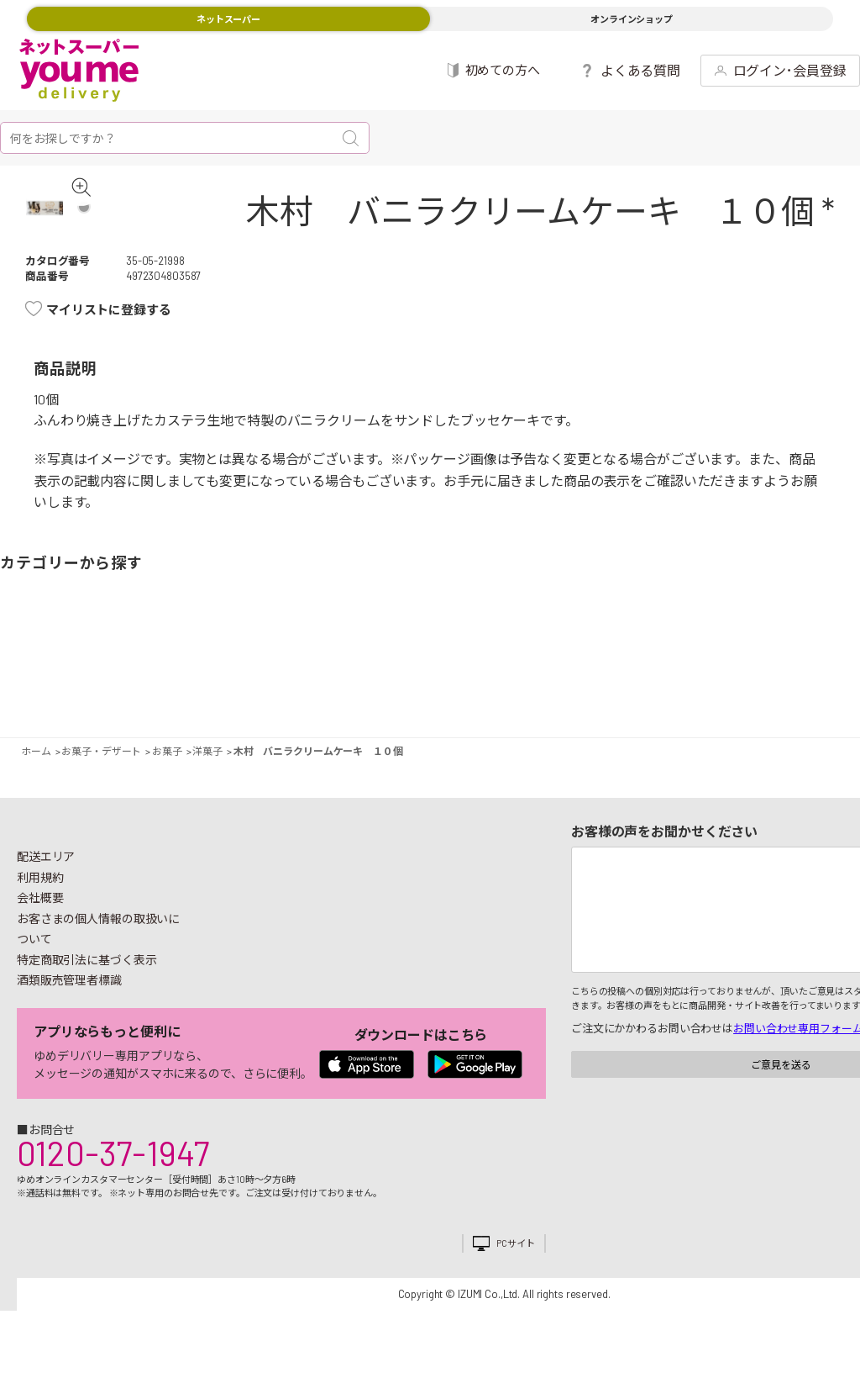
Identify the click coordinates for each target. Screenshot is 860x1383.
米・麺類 (326, 668)
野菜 (23, 668)
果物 (71, 668)
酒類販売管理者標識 (69, 1004)
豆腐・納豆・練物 (406, 668)
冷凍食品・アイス (278, 668)
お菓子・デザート (375, 668)
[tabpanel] (62, 220)
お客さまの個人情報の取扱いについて (98, 953)
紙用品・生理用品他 (756, 668)
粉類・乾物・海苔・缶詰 (532, 668)
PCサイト (515, 1267)
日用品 (708, 668)
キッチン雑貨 (660, 668)
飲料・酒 (581, 668)
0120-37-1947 (113, 1177)
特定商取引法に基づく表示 (86, 984)
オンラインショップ (631, 18)
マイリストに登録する (108, 333)
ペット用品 (836, 668)
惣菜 (199, 668)
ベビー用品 (788, 668)
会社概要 (40, 922)
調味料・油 (501, 668)
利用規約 (40, 902)
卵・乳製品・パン (247, 668)
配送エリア (46, 881)
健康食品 (629, 668)
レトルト (453, 668)
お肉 (119, 668)
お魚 (151, 668)
